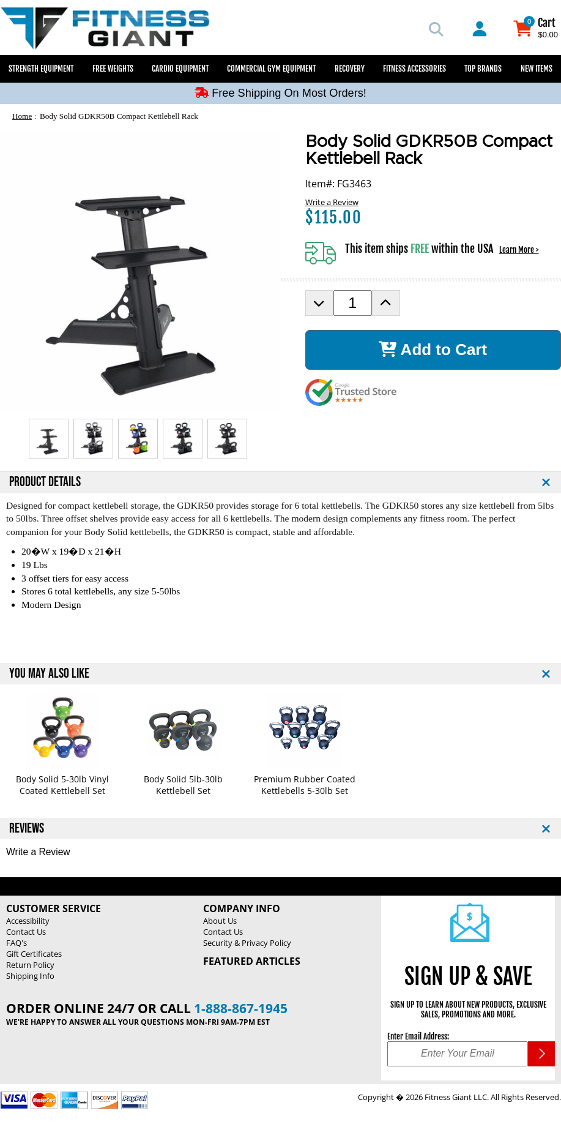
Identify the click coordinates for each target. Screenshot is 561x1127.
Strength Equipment (41, 68)
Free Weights (112, 68)
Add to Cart (433, 349)
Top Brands (483, 68)
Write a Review (332, 202)
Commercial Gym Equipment (271, 68)
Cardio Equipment (180, 68)
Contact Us (26, 931)
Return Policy (30, 964)
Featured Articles (251, 961)
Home (22, 116)
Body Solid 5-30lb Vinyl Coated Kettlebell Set (62, 784)
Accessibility (28, 920)
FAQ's (16, 942)
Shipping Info (30, 975)
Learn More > (519, 250)
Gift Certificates (34, 953)
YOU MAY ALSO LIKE (49, 673)
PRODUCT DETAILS (45, 482)
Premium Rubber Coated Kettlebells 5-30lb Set (304, 784)
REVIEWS (26, 828)
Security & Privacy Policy (247, 942)
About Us (220, 920)
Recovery (350, 68)
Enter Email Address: (418, 1036)
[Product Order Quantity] (352, 303)
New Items (536, 68)
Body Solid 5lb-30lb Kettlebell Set (183, 784)
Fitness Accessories (414, 68)
